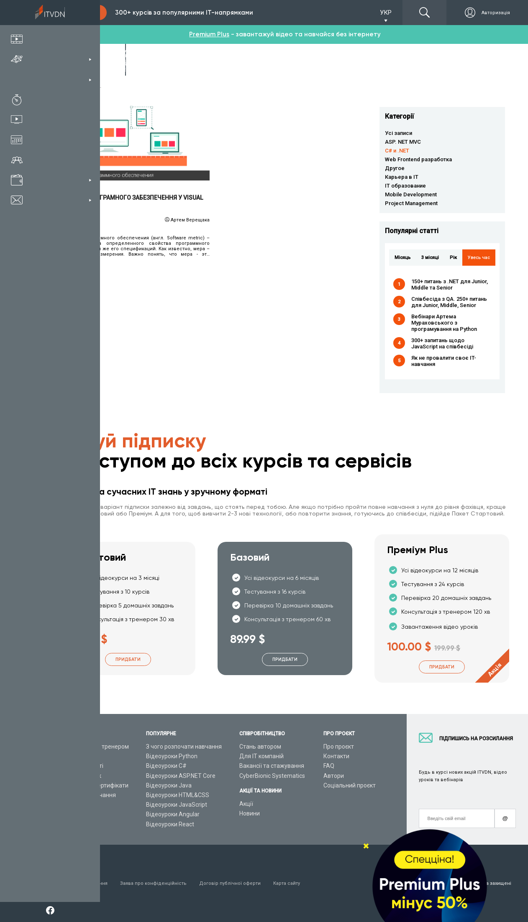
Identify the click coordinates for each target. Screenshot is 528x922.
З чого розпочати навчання (184, 746)
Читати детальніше (134, 140)
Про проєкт (338, 746)
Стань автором (260, 746)
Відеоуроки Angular (173, 814)
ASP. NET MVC (403, 142)
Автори (333, 775)
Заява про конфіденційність (153, 883)
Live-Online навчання (87, 795)
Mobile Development (411, 194)
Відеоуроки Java (169, 785)
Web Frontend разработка (418, 159)
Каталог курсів (79, 756)
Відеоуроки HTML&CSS (177, 795)
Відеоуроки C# (166, 765)
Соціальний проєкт (349, 785)
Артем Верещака (190, 220)
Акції (246, 803)
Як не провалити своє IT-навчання (443, 361)
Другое (395, 168)
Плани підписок (80, 775)
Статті (67, 814)
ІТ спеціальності (81, 765)
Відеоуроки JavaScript (176, 804)
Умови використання (83, 883)
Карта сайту (286, 883)
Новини (249, 813)
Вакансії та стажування (271, 765)
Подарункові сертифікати (93, 785)
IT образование (405, 186)
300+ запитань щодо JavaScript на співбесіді (442, 343)
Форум (68, 824)
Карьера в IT (401, 177)
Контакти (336, 756)
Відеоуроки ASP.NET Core (180, 775)
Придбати (128, 659)
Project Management (411, 203)
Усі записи (398, 133)
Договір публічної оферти (230, 883)
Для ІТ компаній (261, 756)
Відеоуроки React (170, 824)
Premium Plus (209, 34)
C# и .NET (397, 150)
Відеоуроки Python (171, 756)
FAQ (328, 765)
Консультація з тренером (94, 746)
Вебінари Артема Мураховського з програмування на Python (444, 322)
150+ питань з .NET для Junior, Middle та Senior (449, 284)
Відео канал (75, 804)
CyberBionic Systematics (272, 775)
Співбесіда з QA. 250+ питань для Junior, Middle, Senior (449, 302)
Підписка (80, 12)
